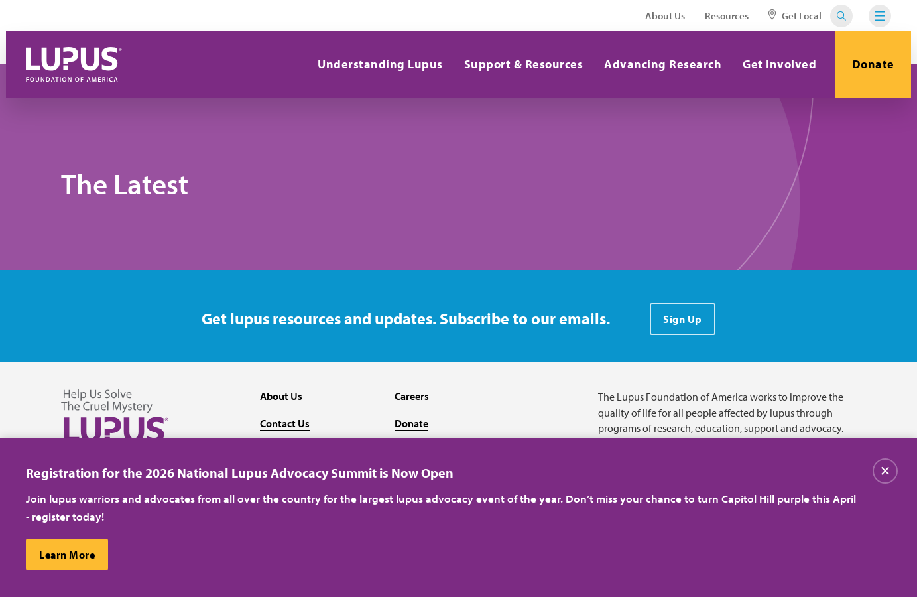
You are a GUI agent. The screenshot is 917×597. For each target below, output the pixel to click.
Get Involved (779, 64)
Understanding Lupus (380, 64)
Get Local (795, 15)
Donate (873, 64)
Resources (727, 15)
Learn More (67, 554)
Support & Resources (523, 64)
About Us (665, 15)
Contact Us (285, 423)
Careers (412, 396)
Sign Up (682, 319)
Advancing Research (662, 64)
